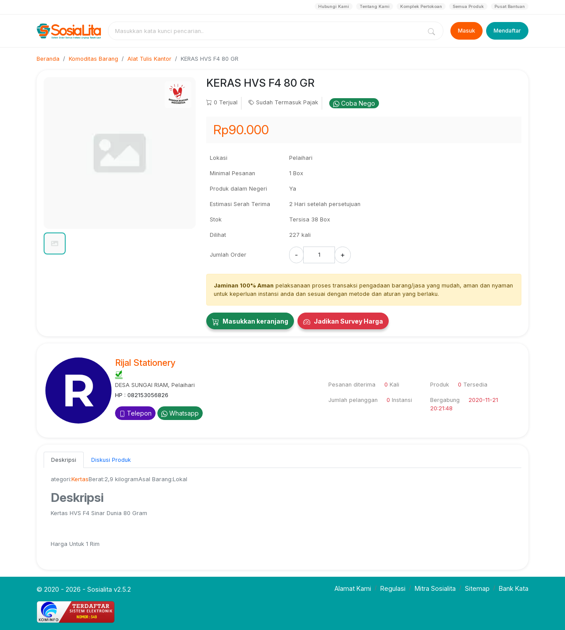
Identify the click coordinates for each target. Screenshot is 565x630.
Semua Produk (468, 6)
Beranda (48, 58)
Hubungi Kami (333, 6)
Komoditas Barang (93, 58)
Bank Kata (513, 588)
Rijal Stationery (145, 362)
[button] (55, 243)
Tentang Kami (375, 6)
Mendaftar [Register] (507, 30)
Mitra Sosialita (435, 588)
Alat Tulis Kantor (149, 58)
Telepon (135, 413)
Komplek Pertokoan (421, 6)
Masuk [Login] (466, 30)
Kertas (80, 479)
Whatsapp (180, 413)
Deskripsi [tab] (63, 460)
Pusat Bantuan (509, 6)
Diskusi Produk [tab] (111, 460)
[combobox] (267, 31)
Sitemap (477, 588)
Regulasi (392, 588)
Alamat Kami (353, 588)
